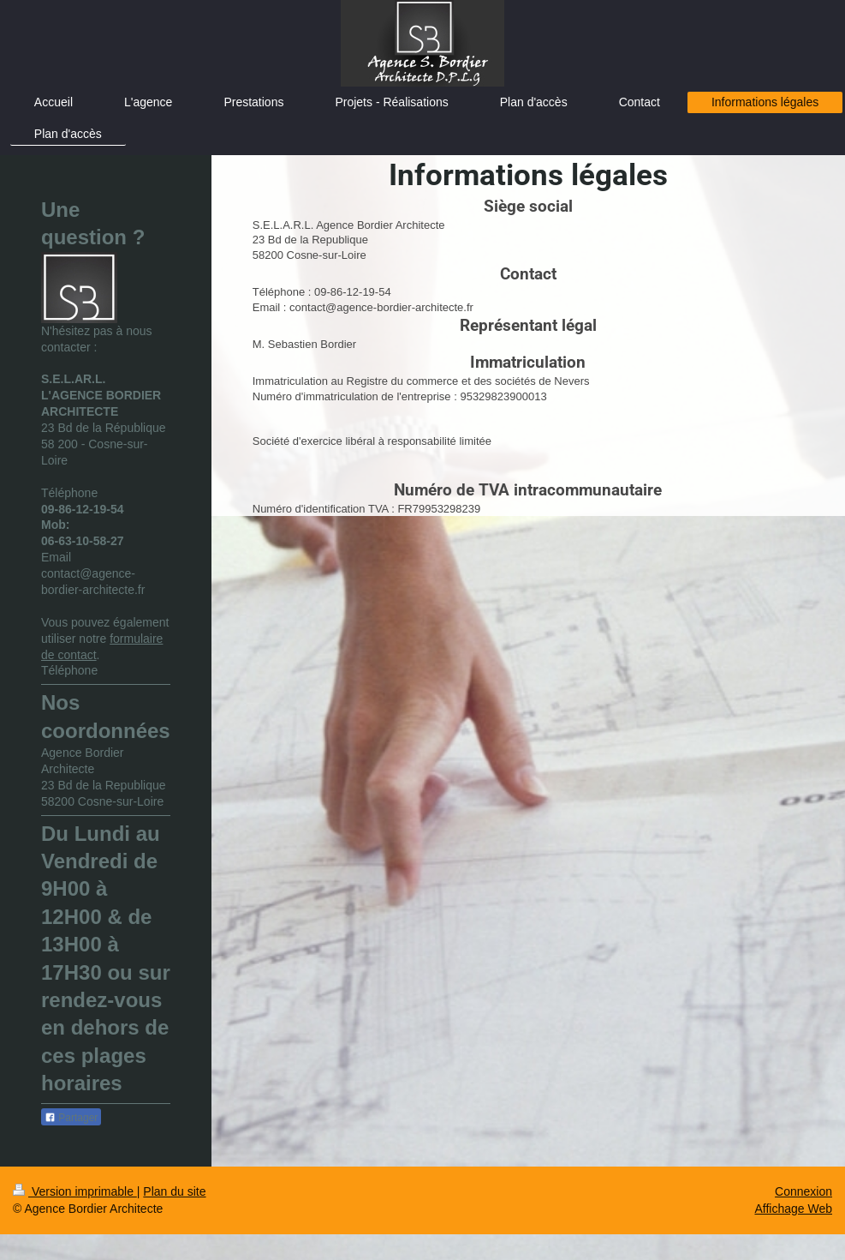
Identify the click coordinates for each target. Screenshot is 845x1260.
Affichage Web (793, 1208)
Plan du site (174, 1191)
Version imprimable (75, 1191)
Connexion (803, 1191)
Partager (71, 1118)
